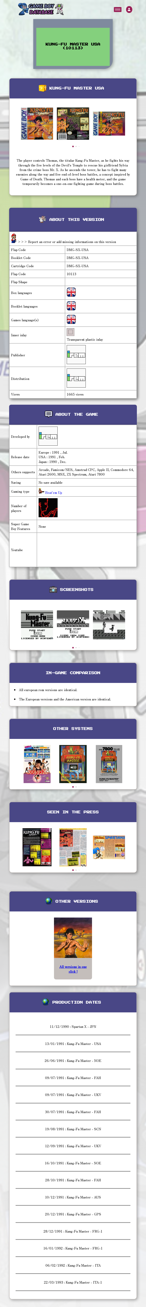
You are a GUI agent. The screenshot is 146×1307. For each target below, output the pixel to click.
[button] (73, 146)
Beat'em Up (53, 492)
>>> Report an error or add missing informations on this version (66, 241)
